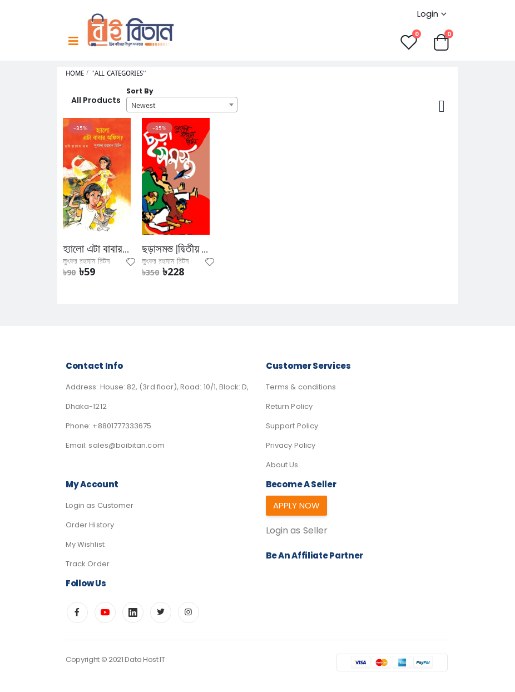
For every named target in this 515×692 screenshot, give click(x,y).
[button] (441, 41)
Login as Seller (297, 531)
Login (427, 13)
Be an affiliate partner (315, 556)
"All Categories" (118, 73)
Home (75, 73)
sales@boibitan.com (126, 445)
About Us (282, 464)
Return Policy (289, 406)
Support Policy (292, 426)
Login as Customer (99, 505)
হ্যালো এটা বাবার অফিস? (97, 249)
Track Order (88, 563)
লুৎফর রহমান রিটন (86, 261)
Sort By (139, 91)
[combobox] (181, 104)
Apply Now (296, 505)
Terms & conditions (301, 387)
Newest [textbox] (143, 105)
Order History (90, 525)
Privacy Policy (290, 445)
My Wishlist (85, 544)
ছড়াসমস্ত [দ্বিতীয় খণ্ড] (176, 249)
